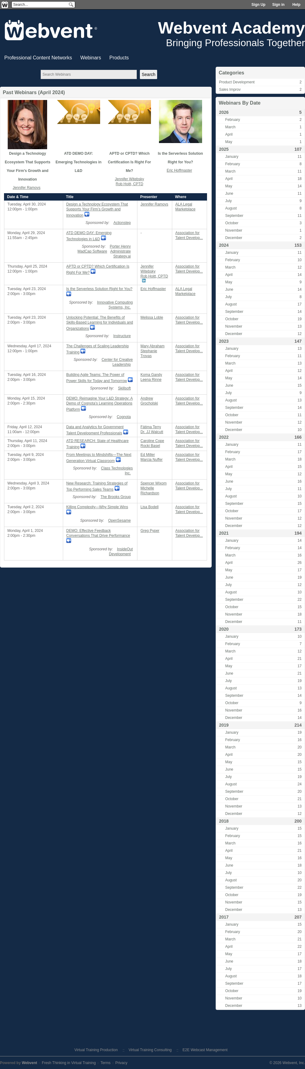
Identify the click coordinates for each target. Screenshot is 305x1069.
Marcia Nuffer (151, 459)
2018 (224, 821)
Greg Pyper (149, 531)
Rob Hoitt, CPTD (129, 184)
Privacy (121, 1063)
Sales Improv (230, 89)
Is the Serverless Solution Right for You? (99, 289)
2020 (224, 629)
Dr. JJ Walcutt (151, 432)
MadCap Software (92, 251)
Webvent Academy (231, 27)
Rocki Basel (150, 446)
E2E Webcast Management (205, 1050)
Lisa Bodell (149, 507)
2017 (224, 917)
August (231, 208)
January (231, 156)
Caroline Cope (152, 441)
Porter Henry (120, 246)
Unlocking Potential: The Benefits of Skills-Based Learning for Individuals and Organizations (99, 323)
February (232, 120)
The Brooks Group (115, 497)
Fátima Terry (150, 427)
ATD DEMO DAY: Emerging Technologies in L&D (78, 162)
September (234, 215)
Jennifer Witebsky (129, 179)
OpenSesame (119, 520)
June (229, 193)
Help (296, 4)
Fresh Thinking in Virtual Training (69, 1063)
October (231, 223)
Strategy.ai (122, 256)
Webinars (90, 57)
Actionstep (122, 223)
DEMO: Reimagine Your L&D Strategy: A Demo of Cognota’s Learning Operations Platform (99, 404)
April (229, 134)
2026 (224, 112)
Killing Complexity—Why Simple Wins (97, 507)
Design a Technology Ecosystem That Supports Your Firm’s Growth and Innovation (97, 209)
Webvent (29, 1063)
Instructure (122, 336)
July (228, 201)
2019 (224, 725)
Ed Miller (147, 455)
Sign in (278, 4)
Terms (105, 1063)
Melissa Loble (151, 317)
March (230, 127)
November (233, 230)
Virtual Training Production (96, 1050)
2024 (224, 245)
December (233, 238)
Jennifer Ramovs (26, 187)
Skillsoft (124, 388)
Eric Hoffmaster (179, 170)
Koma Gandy (151, 375)
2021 (224, 533)
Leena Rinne (150, 379)
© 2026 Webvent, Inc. (287, 1063)
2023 (224, 341)
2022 (224, 437)
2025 (224, 149)
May (228, 142)
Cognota (124, 417)
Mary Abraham (152, 346)
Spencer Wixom (153, 483)
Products (119, 57)
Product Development (236, 82)
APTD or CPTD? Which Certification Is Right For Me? (129, 162)
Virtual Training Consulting (150, 1050)
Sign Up (258, 4)
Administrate (120, 251)
